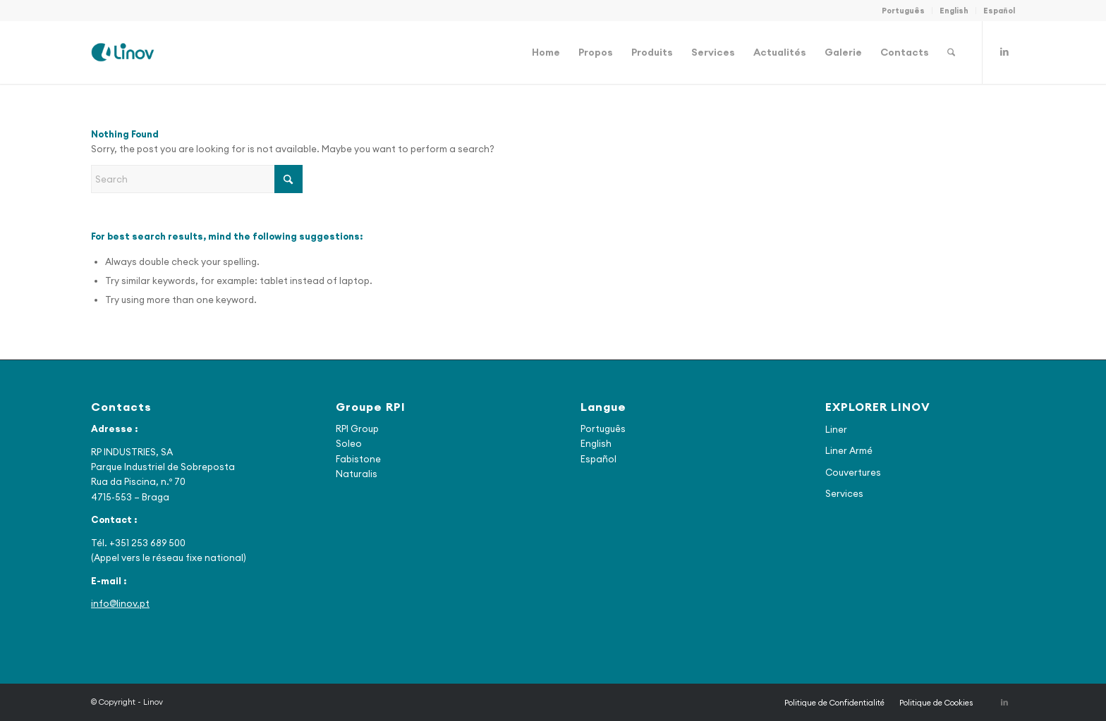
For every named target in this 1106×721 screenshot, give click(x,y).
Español (999, 11)
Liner (836, 429)
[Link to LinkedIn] (1004, 51)
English (954, 11)
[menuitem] (903, 10)
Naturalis (356, 473)
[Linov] (122, 52)
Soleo (349, 443)
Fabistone (358, 458)
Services (844, 493)
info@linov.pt (120, 603)
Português (903, 11)
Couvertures (853, 472)
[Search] (951, 52)
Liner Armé (849, 450)
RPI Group (357, 428)
